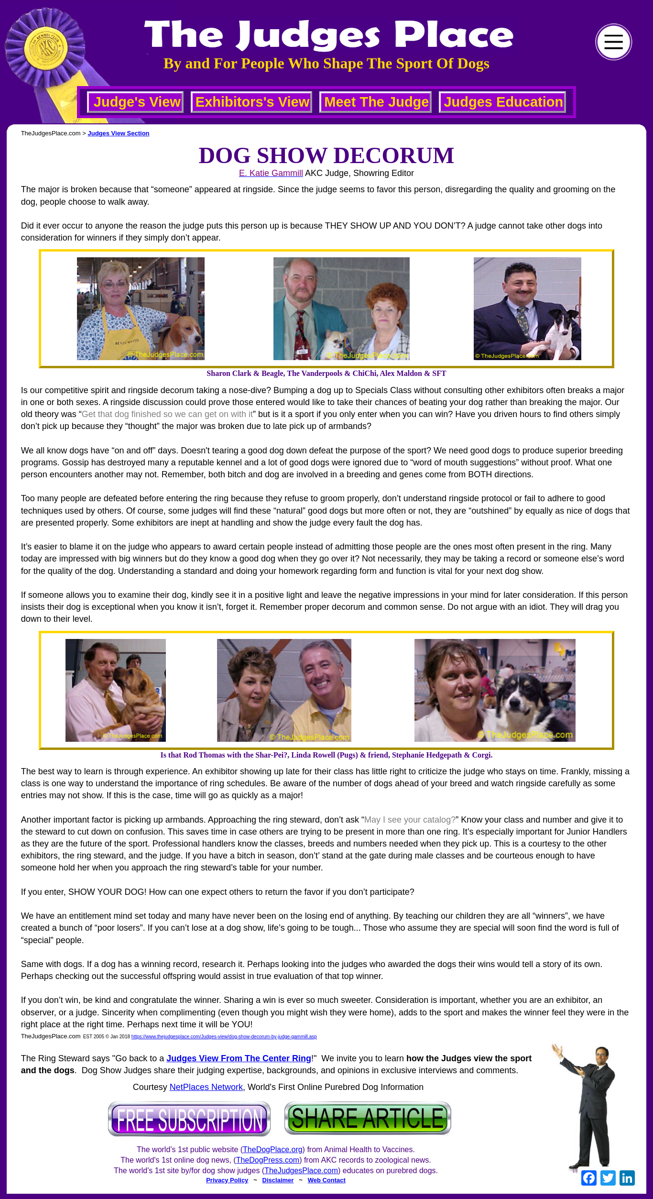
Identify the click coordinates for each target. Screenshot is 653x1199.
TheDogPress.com (268, 1160)
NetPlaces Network (206, 1087)
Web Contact (327, 1180)
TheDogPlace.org (273, 1149)
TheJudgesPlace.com (301, 1170)
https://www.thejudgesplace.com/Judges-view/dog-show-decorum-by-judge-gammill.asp (224, 1036)
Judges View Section (118, 133)
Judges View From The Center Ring (238, 1058)
